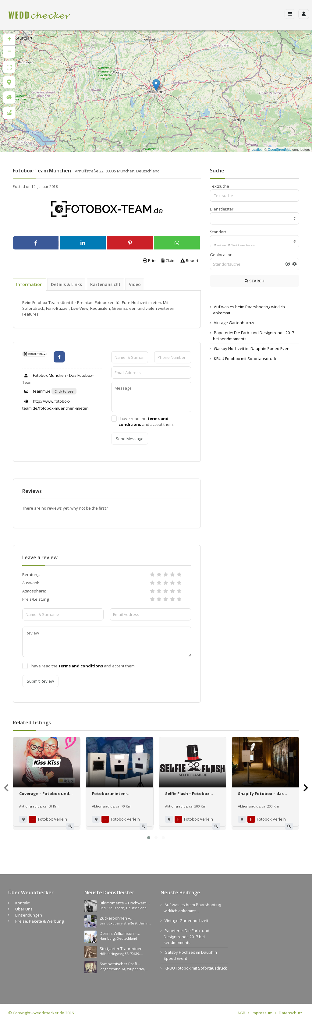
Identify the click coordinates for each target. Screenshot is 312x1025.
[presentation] (6, 788)
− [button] (9, 51)
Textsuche (219, 186)
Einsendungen (28, 915)
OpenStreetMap (280, 149)
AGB (241, 1013)
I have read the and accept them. (146, 421)
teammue (36, 391)
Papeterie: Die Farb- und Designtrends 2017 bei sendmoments (186, 936)
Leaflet (257, 149)
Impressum (262, 1013)
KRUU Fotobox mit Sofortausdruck (245, 358)
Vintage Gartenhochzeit (236, 322)
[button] (148, 838)
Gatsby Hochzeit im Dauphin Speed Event (252, 348)
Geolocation (221, 254)
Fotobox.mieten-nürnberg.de (109, 796)
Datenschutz (290, 1013)
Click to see (64, 391)
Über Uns (24, 909)
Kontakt (22, 903)
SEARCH (254, 281)
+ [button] (9, 39)
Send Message (130, 438)
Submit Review (40, 681)
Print (150, 260)
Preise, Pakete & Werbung (39, 921)
